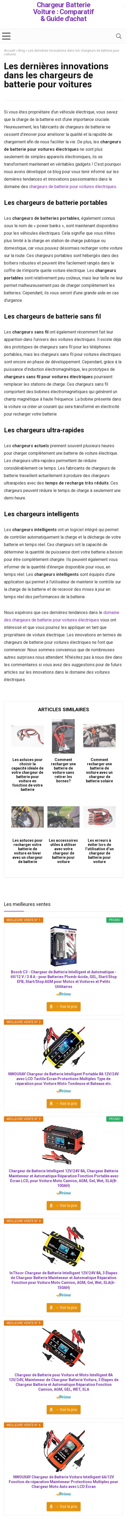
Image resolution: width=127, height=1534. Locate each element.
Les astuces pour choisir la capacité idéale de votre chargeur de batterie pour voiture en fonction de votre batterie (27, 775)
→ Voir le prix (66, 1006)
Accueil (9, 50)
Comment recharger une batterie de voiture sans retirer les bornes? (63, 770)
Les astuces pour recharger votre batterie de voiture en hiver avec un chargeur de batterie (27, 851)
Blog (21, 50)
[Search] (118, 36)
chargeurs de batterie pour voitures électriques (72, 186)
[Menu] (6, 36)
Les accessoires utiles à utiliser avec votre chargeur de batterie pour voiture (63, 851)
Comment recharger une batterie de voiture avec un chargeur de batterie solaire (99, 770)
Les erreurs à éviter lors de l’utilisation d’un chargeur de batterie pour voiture (99, 851)
